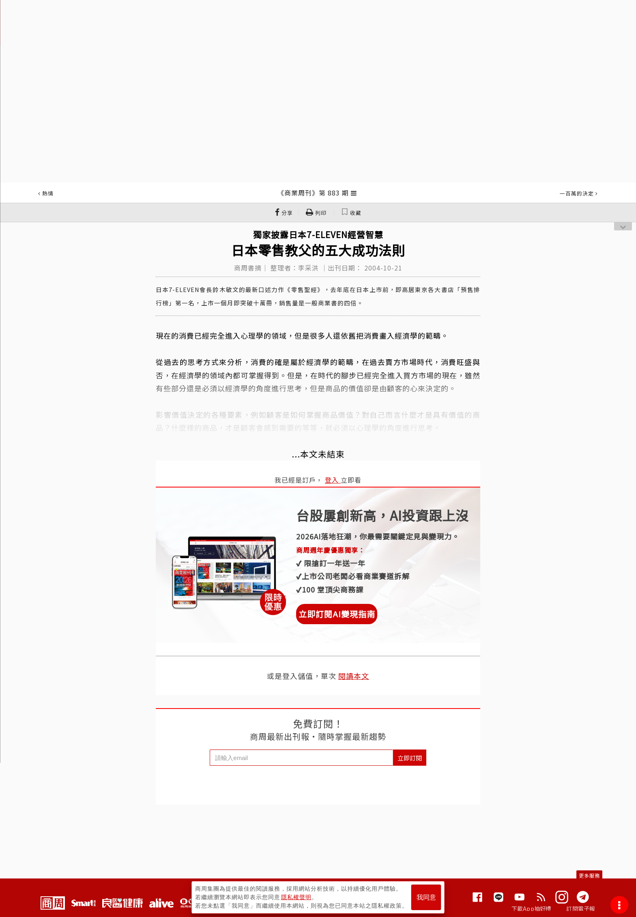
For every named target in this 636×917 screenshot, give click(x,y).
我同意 (426, 897)
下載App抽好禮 (531, 908)
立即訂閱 (410, 758)
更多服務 (589, 875)
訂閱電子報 (580, 908)
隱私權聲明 (296, 897)
